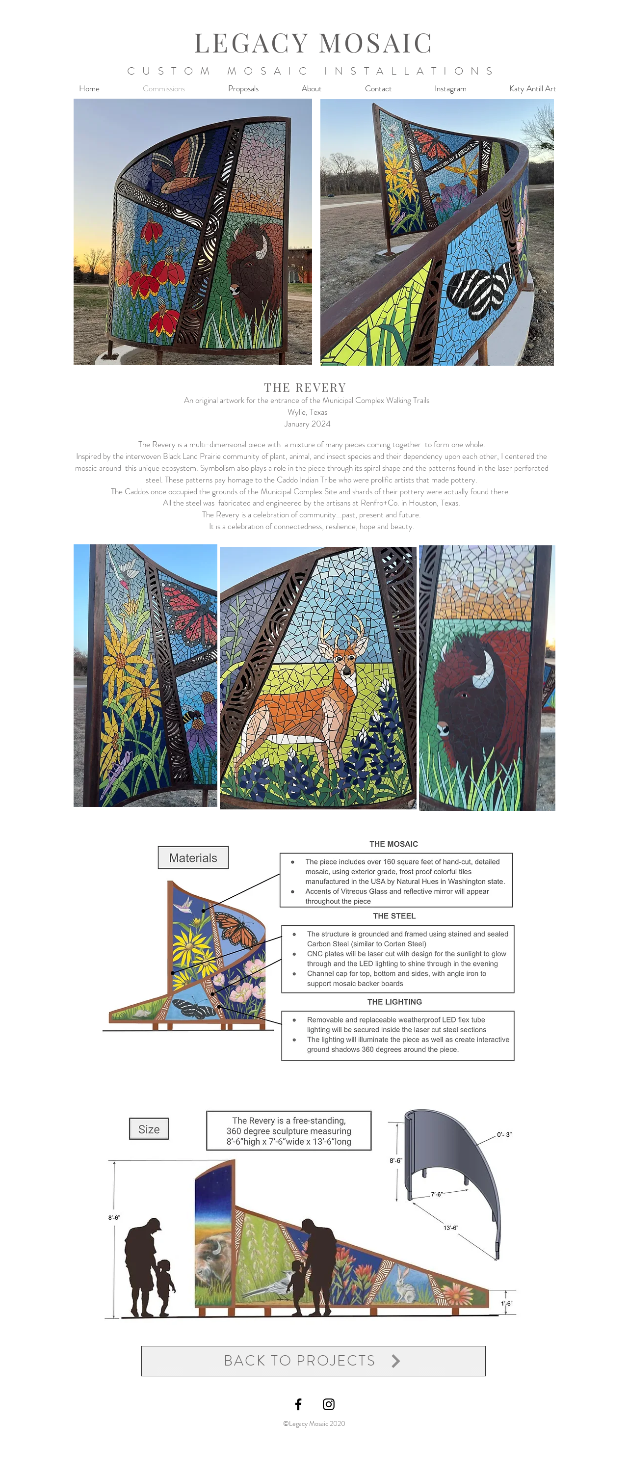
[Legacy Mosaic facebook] (298, 1404)
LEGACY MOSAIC (314, 41)
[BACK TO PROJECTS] (313, 1361)
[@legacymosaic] (329, 1404)
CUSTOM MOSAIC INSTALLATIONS (313, 71)
